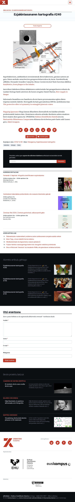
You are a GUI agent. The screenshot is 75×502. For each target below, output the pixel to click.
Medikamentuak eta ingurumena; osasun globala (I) (23, 242)
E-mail (5, 345)
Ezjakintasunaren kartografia (22, 10)
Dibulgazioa (7, 10)
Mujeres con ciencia (10, 398)
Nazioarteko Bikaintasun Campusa (17, 119)
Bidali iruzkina (9, 360)
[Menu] (70, 2)
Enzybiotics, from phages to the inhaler (18, 84)
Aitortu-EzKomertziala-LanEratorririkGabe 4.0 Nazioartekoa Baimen (37, 498)
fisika (18, 145)
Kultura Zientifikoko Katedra (46, 117)
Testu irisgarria (37, 26)
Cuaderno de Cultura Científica (14, 381)
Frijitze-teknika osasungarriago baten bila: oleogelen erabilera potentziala (31, 245)
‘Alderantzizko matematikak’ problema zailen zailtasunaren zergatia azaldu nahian (33, 236)
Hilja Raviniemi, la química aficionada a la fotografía (14, 402)
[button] (20, 130)
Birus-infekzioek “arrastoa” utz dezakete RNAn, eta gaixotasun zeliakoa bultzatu (33, 247)
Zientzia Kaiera (11, 498)
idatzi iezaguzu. (14, 122)
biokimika (6, 145)
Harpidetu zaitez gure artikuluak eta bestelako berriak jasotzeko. (35, 156)
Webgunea (6, 352)
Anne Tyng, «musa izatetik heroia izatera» (20, 239)
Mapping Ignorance (11, 112)
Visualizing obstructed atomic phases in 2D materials (15, 419)
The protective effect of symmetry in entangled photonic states (28, 104)
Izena (5, 338)
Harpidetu (61, 161)
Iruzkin (5, 320)
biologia (13, 145)
